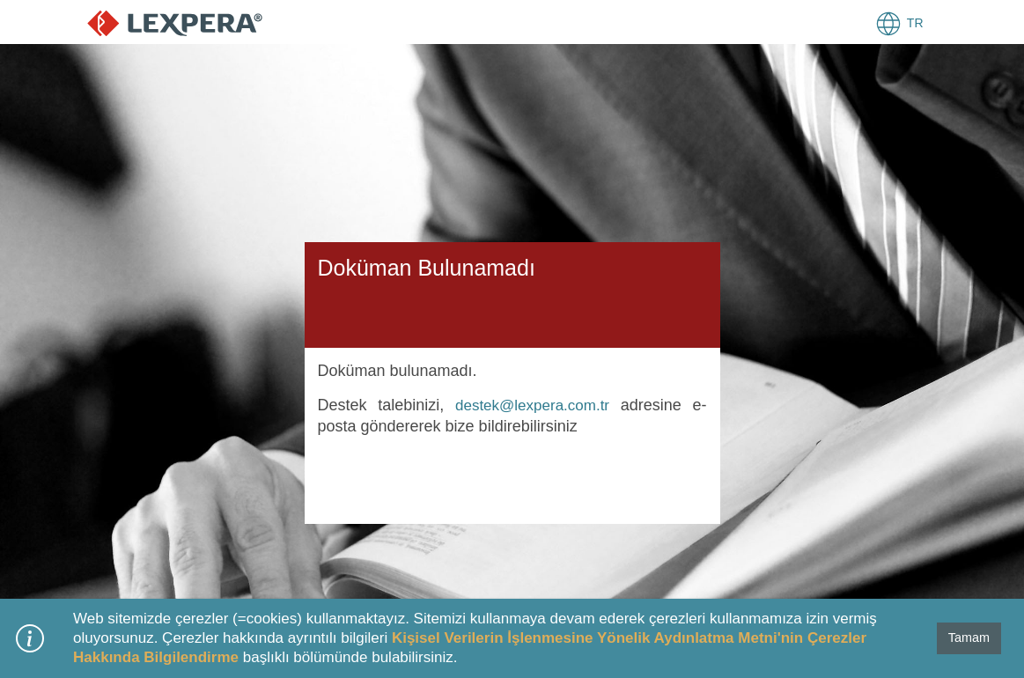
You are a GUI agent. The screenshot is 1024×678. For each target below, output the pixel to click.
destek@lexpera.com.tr (532, 405)
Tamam (969, 637)
